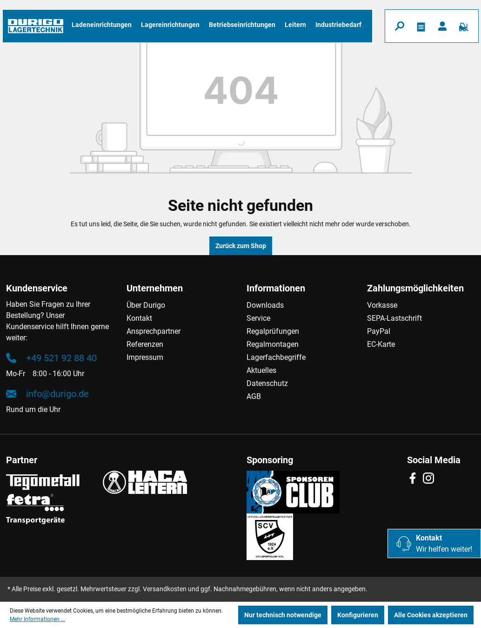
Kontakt (139, 318)
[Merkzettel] (421, 26)
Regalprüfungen (273, 331)
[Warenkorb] (463, 26)
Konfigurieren (357, 615)
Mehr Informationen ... (37, 619)
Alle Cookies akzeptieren (431, 615)
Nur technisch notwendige (282, 615)
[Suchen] (399, 26)
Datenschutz (267, 383)
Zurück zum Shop (240, 246)
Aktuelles (261, 370)
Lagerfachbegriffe (276, 357)
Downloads (265, 305)
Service (258, 318)
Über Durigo (146, 305)
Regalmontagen (273, 344)
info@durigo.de (47, 393)
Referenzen (145, 344)
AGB (254, 396)
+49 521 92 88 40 (51, 358)
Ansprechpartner (153, 331)
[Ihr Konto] (442, 26)
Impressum (145, 357)
